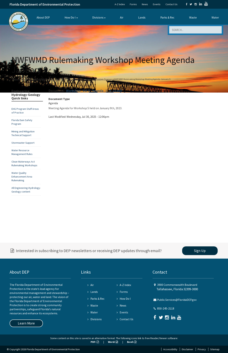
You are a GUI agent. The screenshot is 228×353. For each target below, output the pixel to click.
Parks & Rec (167, 17)
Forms (133, 4)
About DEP (43, 17)
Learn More (26, 323)
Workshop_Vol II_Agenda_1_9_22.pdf (94, 90)
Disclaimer (187, 349)
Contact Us (171, 4)
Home (15, 79)
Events (157, 4)
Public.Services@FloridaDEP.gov (177, 300)
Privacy (202, 349)
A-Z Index (120, 4)
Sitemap (214, 349)
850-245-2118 (165, 308)
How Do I (70, 17)
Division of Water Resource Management (49, 79)
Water (215, 17)
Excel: (131, 342)
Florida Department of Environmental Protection (45, 4)
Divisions (98, 17)
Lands (142, 17)
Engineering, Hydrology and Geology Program (91, 79)
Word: (113, 342)
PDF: (95, 342)
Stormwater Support (22, 142)
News (145, 4)
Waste (193, 17)
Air (121, 17)
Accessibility (170, 349)
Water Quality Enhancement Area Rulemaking (21, 176)
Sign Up (200, 250)
